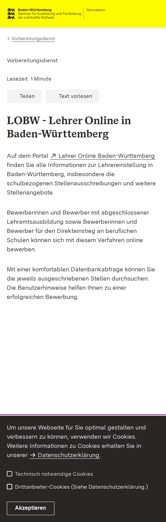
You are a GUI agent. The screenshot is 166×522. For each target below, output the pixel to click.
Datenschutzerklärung (68, 454)
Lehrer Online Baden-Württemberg (107, 155)
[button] (24, 96)
